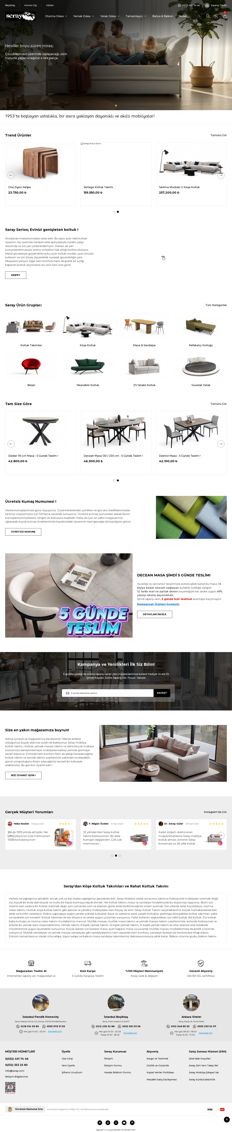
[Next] (221, 175)
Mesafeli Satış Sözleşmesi (162, 1079)
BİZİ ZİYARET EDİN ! (23, 775)
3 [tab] (120, 856)
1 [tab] (116, 106)
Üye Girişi (67, 1058)
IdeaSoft (100, 1130)
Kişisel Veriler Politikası (160, 1072)
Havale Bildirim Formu (117, 1072)
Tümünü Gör (218, 135)
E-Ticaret (109, 1130)
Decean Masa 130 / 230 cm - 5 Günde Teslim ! (188, 455)
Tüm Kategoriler (216, 305)
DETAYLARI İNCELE (154, 614)
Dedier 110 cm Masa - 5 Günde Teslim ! (108, 455)
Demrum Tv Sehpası (97, 187)
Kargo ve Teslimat (157, 1058)
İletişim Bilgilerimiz (16, 1076)
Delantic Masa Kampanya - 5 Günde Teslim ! (37, 455)
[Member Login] (216, 16)
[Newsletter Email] (116, 693)
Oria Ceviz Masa (169, 187)
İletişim (108, 1058)
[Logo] (20, 16)
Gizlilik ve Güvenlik (158, 1065)
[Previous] (11, 175)
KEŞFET (15, 275)
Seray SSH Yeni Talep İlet (203, 1065)
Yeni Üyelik (68, 1065)
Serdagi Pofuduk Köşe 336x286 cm (31, 187)
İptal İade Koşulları (200, 1058)
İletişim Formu (113, 1065)
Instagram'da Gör (215, 812)
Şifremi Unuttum (72, 1072)
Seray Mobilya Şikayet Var (204, 1072)
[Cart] (225, 16)
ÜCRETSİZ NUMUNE (23, 531)
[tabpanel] (116, 55)
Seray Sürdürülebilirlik (202, 1079)
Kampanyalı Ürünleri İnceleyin (158, 604)
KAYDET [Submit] (162, 692)
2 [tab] (118, 212)
